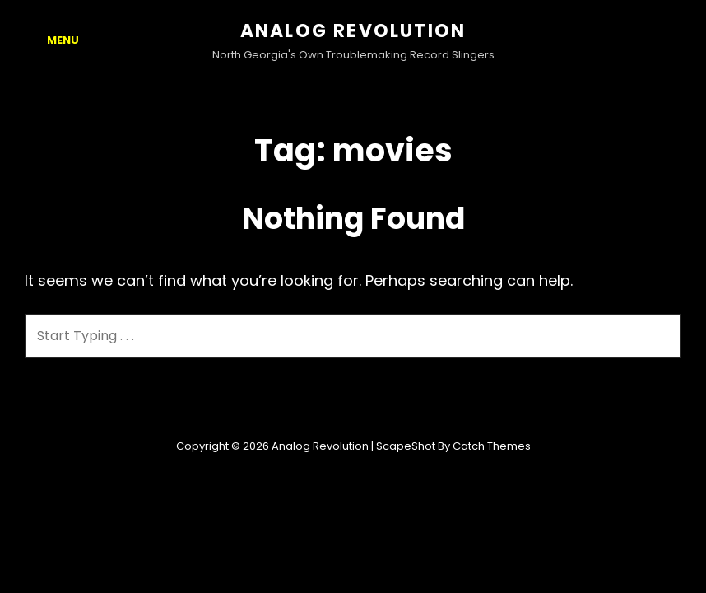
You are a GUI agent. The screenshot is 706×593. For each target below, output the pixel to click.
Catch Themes (492, 446)
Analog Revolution (353, 31)
